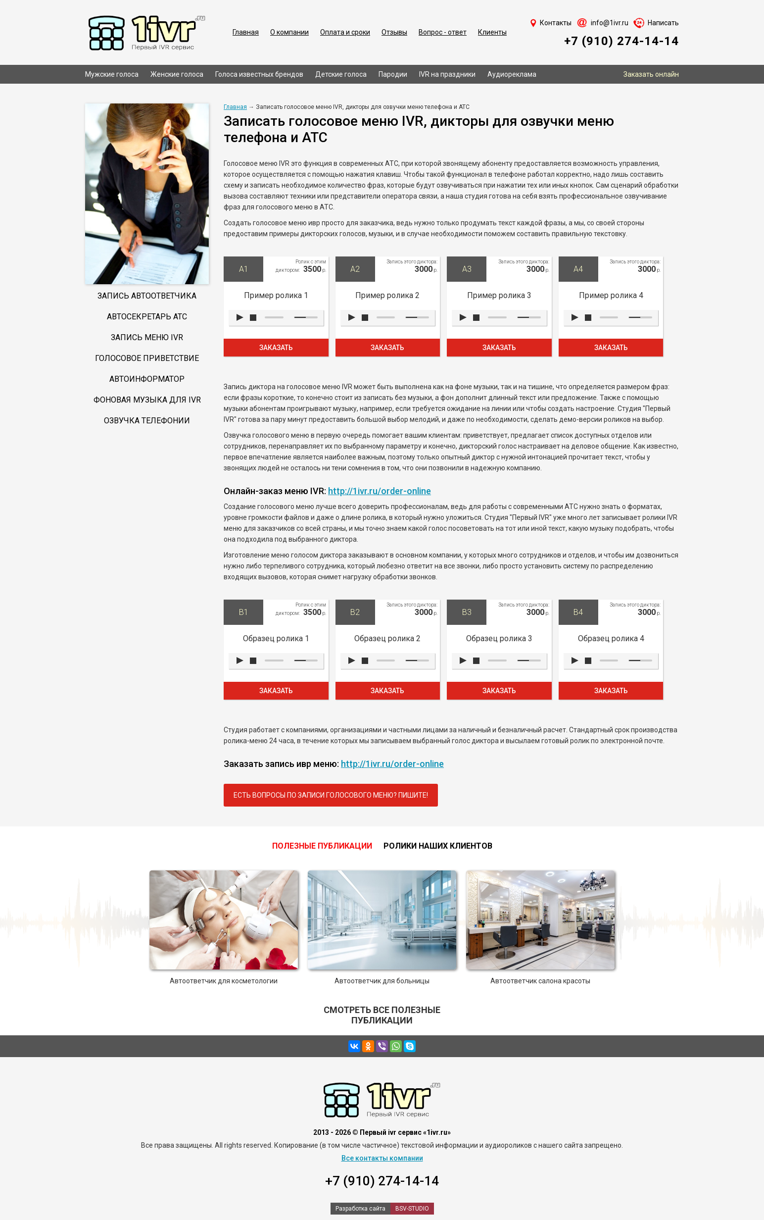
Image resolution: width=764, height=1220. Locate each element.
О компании (289, 32)
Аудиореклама (511, 74)
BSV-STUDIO (412, 1208)
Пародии (393, 74)
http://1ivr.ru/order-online (379, 491)
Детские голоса (341, 74)
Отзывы (394, 32)
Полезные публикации (322, 846)
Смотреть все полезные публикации (382, 1015)
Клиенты (492, 32)
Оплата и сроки (345, 32)
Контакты (556, 23)
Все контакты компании (382, 1158)
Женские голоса (176, 74)
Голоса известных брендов (259, 74)
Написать (663, 23)
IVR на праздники (447, 74)
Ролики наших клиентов (437, 846)
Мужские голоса (112, 74)
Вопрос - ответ (443, 32)
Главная (246, 32)
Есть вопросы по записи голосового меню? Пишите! (331, 795)
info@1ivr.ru (609, 23)
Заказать (276, 348)
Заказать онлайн (651, 74)
